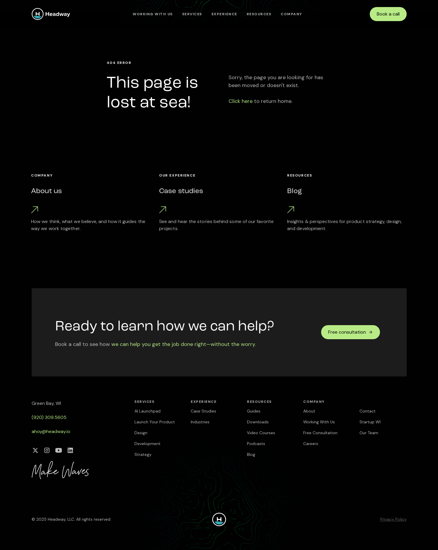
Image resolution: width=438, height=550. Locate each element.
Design (140, 432)
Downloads (258, 422)
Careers (310, 443)
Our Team (368, 432)
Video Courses (261, 432)
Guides (253, 411)
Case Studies (203, 411)
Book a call (388, 14)
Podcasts (256, 443)
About (309, 411)
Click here (241, 101)
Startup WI (370, 422)
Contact (367, 411)
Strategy (142, 454)
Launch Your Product (154, 422)
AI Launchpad (147, 411)
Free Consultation (320, 432)
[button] (192, 14)
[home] (51, 14)
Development (147, 443)
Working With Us (153, 14)
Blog (251, 454)
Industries (200, 422)
